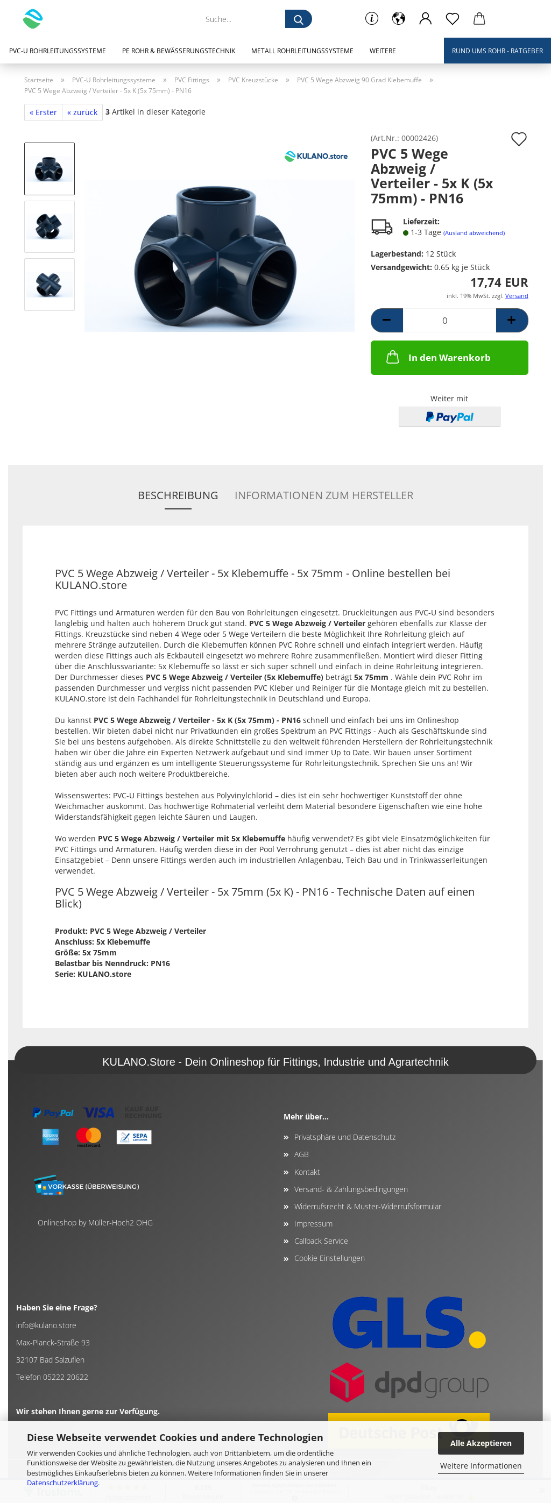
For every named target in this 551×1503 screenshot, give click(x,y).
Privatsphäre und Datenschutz (344, 1137)
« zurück (82, 112)
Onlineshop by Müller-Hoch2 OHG (95, 1222)
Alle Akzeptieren (481, 1443)
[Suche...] (298, 19)
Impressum (313, 1223)
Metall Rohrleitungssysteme (302, 50)
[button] (398, 19)
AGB (301, 1154)
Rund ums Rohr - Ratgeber (497, 50)
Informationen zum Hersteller (324, 495)
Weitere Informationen (481, 1466)
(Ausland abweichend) (474, 233)
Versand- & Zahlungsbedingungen (351, 1189)
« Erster (43, 112)
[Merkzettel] (452, 19)
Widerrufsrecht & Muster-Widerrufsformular (367, 1206)
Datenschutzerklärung (62, 1482)
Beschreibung (178, 495)
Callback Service (321, 1241)
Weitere (383, 50)
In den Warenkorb (437, 356)
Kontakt (307, 1172)
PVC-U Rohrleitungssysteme (57, 50)
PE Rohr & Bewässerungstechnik (178, 50)
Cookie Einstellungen (329, 1258)
